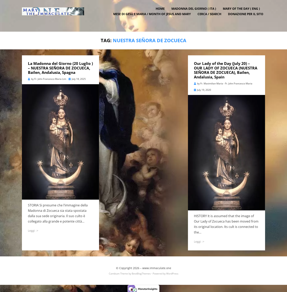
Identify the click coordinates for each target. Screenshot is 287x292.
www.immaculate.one (156, 267)
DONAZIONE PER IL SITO (247, 18)
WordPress (172, 272)
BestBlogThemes (141, 272)
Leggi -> (33, 230)
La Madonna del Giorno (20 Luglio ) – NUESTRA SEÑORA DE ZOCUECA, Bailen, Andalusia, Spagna (60, 67)
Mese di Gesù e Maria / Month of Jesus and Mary (154, 18)
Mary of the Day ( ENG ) (243, 13)
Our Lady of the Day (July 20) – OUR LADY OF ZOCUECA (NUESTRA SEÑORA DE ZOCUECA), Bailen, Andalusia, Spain (225, 69)
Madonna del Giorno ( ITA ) (195, 13)
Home (161, 13)
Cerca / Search (211, 18)
